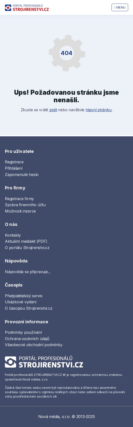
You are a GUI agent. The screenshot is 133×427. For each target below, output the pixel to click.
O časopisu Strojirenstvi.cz (28, 308)
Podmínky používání (23, 332)
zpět (53, 109)
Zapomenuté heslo (22, 174)
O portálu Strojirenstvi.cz (27, 247)
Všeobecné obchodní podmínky (33, 344)
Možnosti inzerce (20, 211)
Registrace (14, 161)
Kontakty (13, 235)
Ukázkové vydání (20, 301)
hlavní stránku (99, 109)
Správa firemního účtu (25, 204)
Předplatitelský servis (23, 295)
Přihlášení (13, 168)
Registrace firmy (19, 198)
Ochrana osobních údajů (27, 338)
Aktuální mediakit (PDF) (26, 241)
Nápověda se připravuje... (28, 271)
